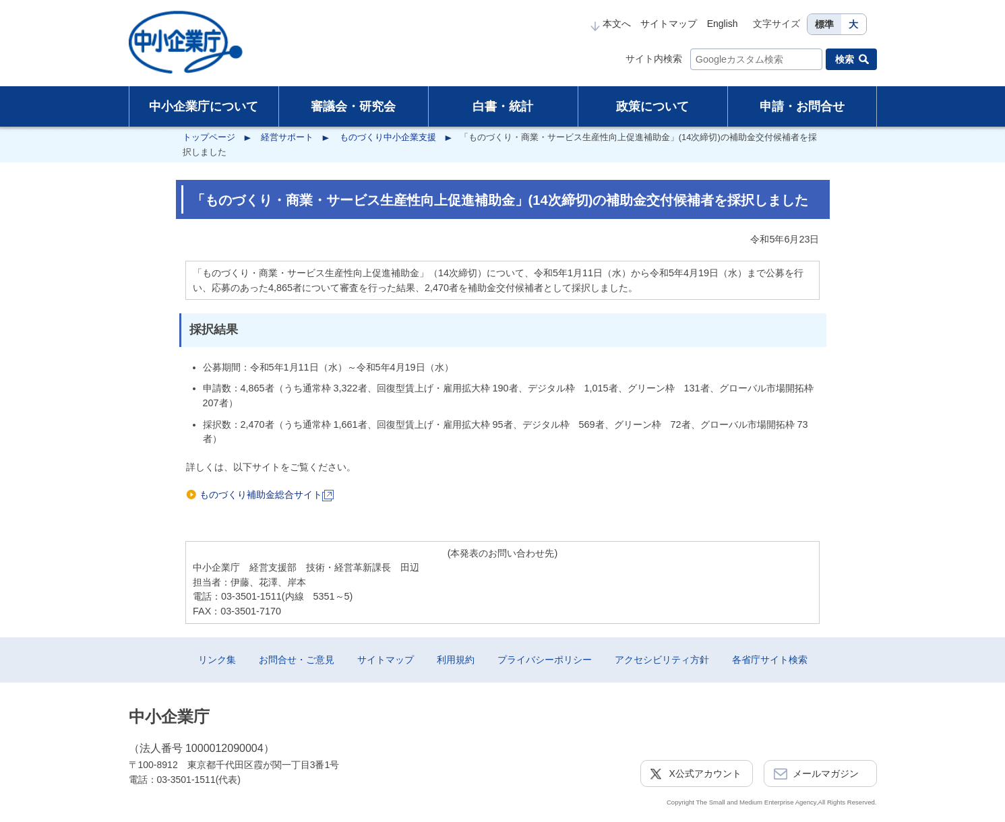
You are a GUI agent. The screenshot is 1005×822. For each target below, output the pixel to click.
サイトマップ (668, 23)
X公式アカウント (705, 773)
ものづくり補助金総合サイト (267, 494)
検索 (844, 59)
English (722, 23)
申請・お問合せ (802, 106)
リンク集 (217, 659)
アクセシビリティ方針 (662, 659)
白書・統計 (503, 106)
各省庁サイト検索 (770, 659)
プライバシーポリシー (544, 659)
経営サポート (287, 137)
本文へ (610, 23)
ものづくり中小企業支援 (388, 137)
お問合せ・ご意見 (296, 659)
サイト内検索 (654, 58)
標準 (824, 24)
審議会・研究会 (353, 106)
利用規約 (456, 659)
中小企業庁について (203, 106)
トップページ (209, 137)
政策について (652, 106)
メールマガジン (826, 773)
